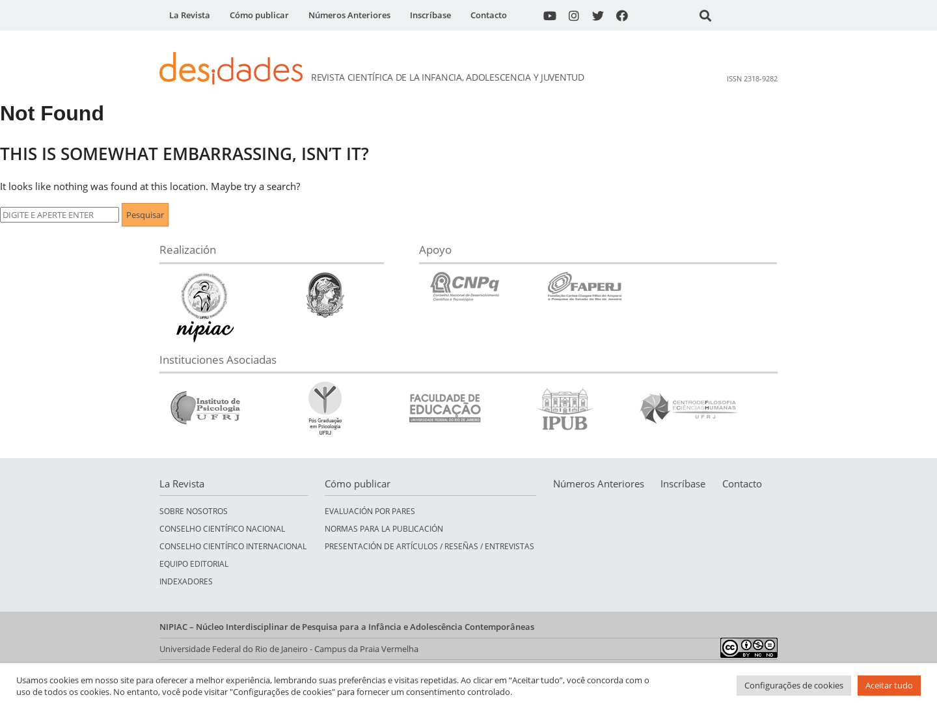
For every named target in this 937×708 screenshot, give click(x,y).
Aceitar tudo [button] (889, 685)
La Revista (189, 15)
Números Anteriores (349, 15)
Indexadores (186, 581)
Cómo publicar (259, 15)
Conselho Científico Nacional (222, 528)
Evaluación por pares (370, 511)
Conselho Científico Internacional (232, 546)
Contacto (488, 15)
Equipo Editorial (193, 563)
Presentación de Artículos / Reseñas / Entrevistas (429, 546)
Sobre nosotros (193, 511)
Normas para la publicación (384, 528)
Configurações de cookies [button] (793, 685)
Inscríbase (430, 15)
